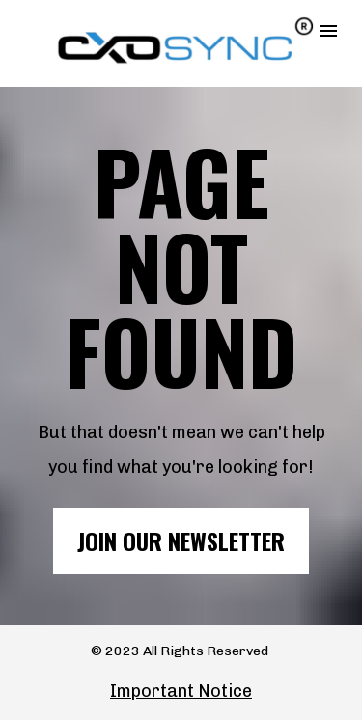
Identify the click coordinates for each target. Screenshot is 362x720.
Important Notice (181, 691)
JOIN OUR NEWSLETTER (181, 540)
